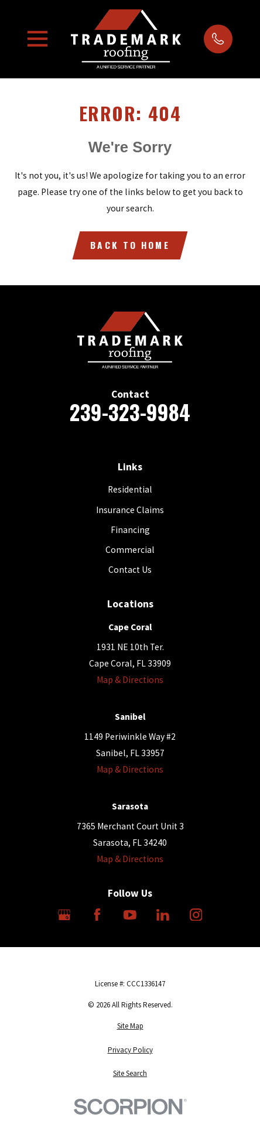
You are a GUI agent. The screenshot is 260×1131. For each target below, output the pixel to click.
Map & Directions (130, 679)
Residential (130, 489)
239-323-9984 (130, 412)
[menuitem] (130, 1026)
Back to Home (129, 244)
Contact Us (130, 569)
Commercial (130, 549)
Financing (130, 529)
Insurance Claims (130, 509)
